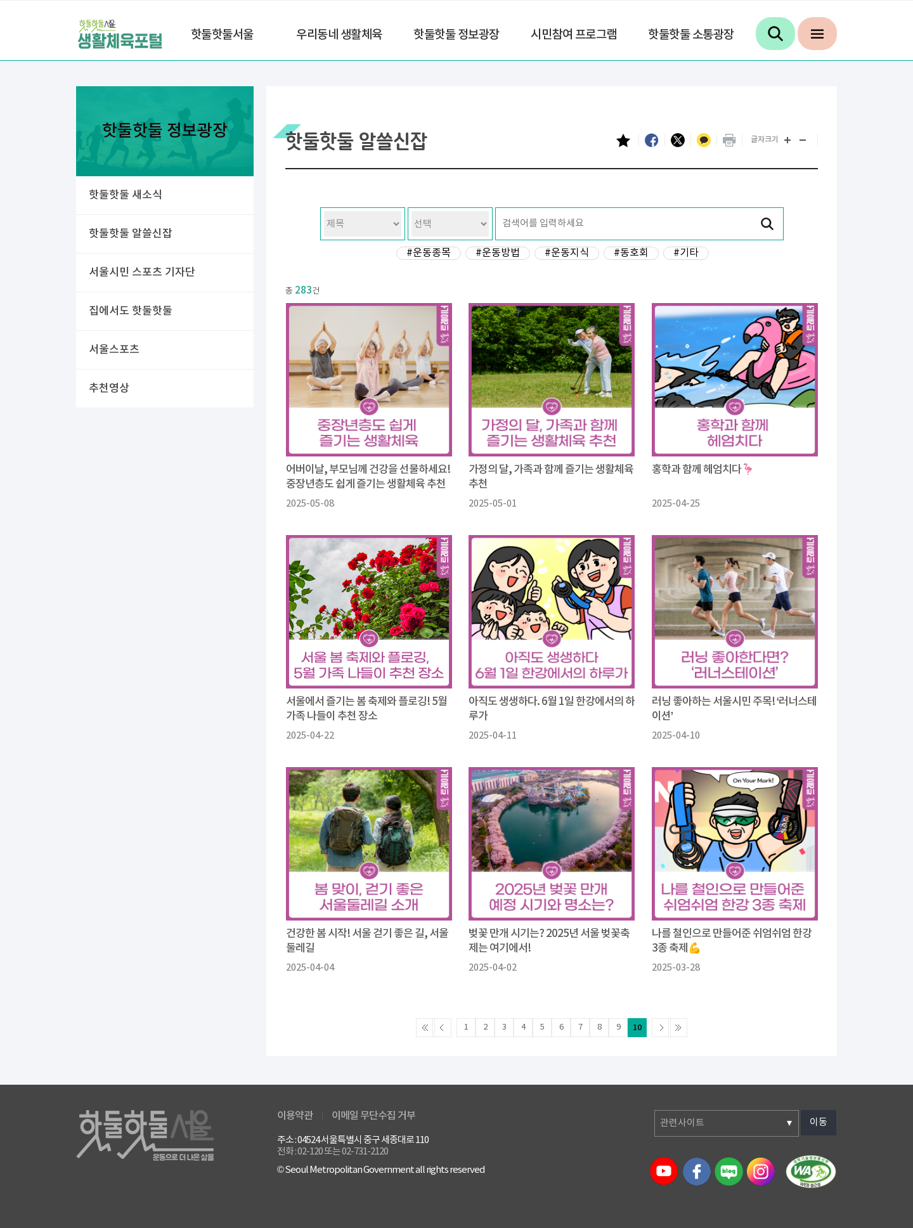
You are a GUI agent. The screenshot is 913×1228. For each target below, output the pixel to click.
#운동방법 (498, 253)
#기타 (686, 253)
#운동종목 (428, 253)
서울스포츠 (114, 350)
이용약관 (295, 1115)
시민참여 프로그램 (574, 35)
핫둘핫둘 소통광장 (691, 35)
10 (637, 1028)
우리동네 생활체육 (339, 35)
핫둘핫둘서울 (222, 35)
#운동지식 (567, 253)
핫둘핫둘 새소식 (125, 195)
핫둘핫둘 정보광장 (456, 35)
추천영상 (109, 388)
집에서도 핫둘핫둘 (130, 311)
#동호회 (631, 253)
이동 (818, 1122)
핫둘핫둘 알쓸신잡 (130, 234)
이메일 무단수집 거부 (373, 1115)
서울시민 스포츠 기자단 (142, 272)
